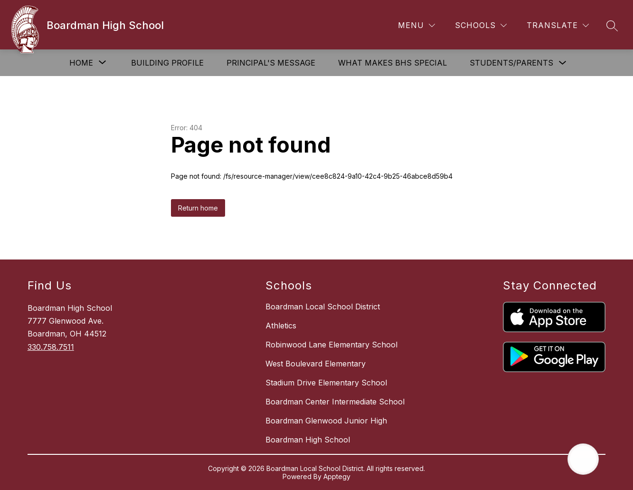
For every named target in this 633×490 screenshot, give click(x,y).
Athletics (280, 325)
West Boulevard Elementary (315, 363)
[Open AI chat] (583, 459)
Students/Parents (511, 62)
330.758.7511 (51, 347)
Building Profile (167, 62)
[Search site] (612, 25)
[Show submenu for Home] (81, 62)
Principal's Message (271, 62)
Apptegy (336, 476)
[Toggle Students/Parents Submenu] (562, 63)
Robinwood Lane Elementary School (331, 344)
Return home (198, 208)
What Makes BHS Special (392, 62)
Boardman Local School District (322, 306)
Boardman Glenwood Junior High (326, 420)
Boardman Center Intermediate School (335, 401)
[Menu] (416, 25)
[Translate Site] (557, 25)
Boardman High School (307, 439)
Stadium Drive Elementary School (326, 382)
